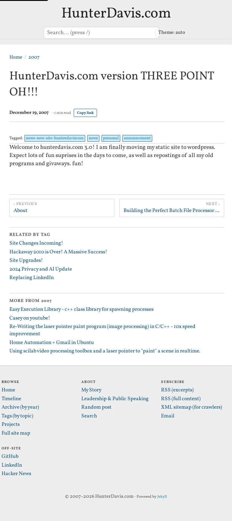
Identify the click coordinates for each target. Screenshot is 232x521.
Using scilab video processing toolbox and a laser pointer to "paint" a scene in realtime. (104, 351)
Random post (96, 407)
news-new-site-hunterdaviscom (55, 138)
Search (89, 416)
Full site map (16, 433)
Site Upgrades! (26, 260)
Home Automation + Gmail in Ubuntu (51, 342)
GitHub (10, 456)
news (93, 138)
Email (167, 416)
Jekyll (162, 497)
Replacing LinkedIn (31, 277)
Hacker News (16, 474)
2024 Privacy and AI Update (40, 269)
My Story (91, 390)
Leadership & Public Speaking (115, 399)
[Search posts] (101, 33)
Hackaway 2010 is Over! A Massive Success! (58, 252)
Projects (11, 424)
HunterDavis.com (116, 14)
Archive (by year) (20, 407)
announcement (137, 138)
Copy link (85, 112)
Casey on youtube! (29, 318)
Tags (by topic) (17, 416)
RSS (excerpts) (177, 390)
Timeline (11, 399)
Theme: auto (171, 32)
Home (15, 57)
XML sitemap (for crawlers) (191, 407)
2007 (34, 57)
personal (111, 138)
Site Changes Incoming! (36, 243)
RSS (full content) (181, 399)
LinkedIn (12, 465)
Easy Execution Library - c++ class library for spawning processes (81, 309)
